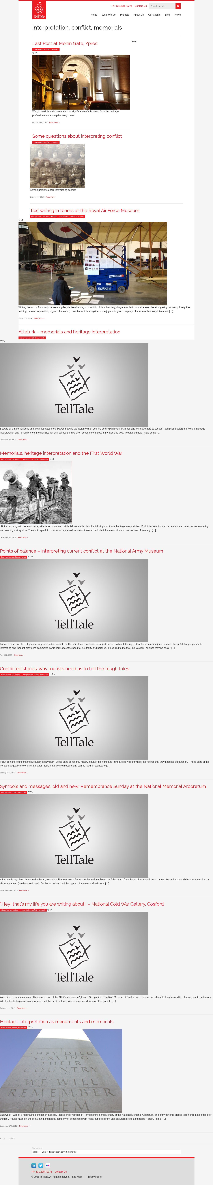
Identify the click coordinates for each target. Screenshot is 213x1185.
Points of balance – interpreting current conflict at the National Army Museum (81, 551)
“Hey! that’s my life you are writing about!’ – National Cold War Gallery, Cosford (82, 904)
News (178, 14)
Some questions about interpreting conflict (77, 136)
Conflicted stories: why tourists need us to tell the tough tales (64, 668)
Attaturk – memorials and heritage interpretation (69, 332)
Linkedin (33, 1165)
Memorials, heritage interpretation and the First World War (61, 453)
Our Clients (154, 14)
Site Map (77, 1177)
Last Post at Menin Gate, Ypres (64, 43)
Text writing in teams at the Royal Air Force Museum (84, 210)
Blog (167, 14)
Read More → (54, 122)
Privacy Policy (94, 1177)
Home (94, 14)
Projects (124, 14)
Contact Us (141, 6)
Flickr (47, 1165)
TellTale (35, 1152)
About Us (139, 14)
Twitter (40, 1165)
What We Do (109, 14)
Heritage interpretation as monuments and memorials (57, 1021)
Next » (12, 1138)
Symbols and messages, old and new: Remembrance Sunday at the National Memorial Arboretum (103, 786)
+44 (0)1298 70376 (121, 6)
